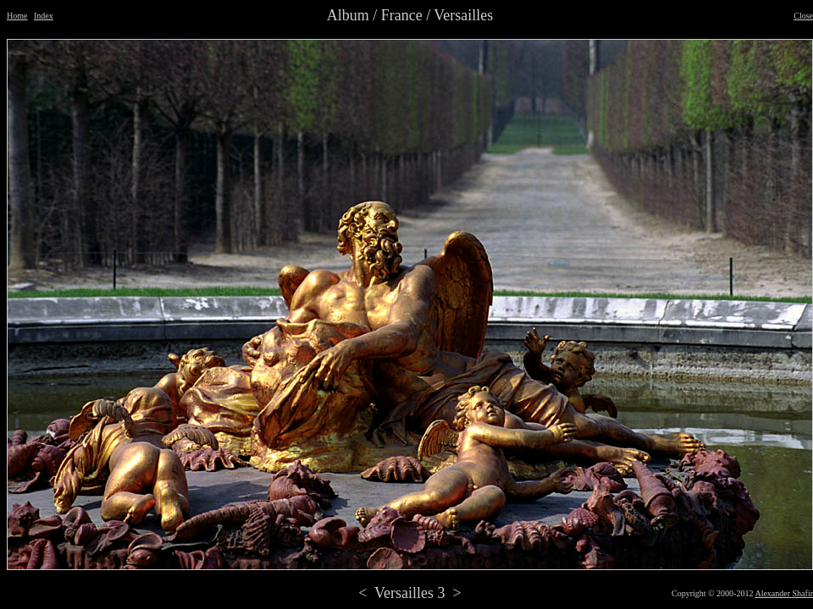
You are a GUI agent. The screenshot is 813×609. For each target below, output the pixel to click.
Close (803, 15)
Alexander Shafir (784, 593)
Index (43, 15)
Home (17, 15)
